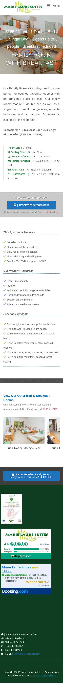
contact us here (51, 212)
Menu (53, 5)
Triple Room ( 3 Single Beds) (23, 448)
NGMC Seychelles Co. (46, 675)
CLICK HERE (50, 409)
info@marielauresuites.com (26, 653)
